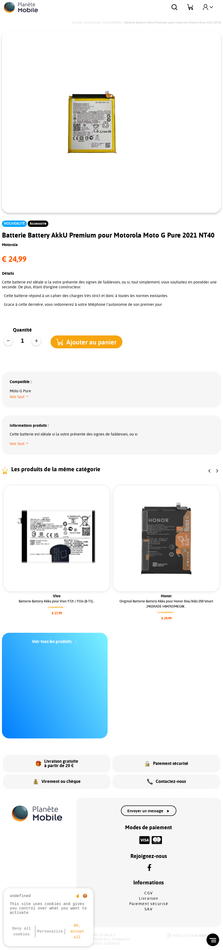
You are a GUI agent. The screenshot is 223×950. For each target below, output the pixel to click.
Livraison (148, 898)
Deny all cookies (21, 931)
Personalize (50, 931)
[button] (90, 341)
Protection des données (103, 939)
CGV (148, 893)
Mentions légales (96, 935)
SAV (149, 909)
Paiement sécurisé (148, 904)
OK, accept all (77, 932)
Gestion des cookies (98, 943)
